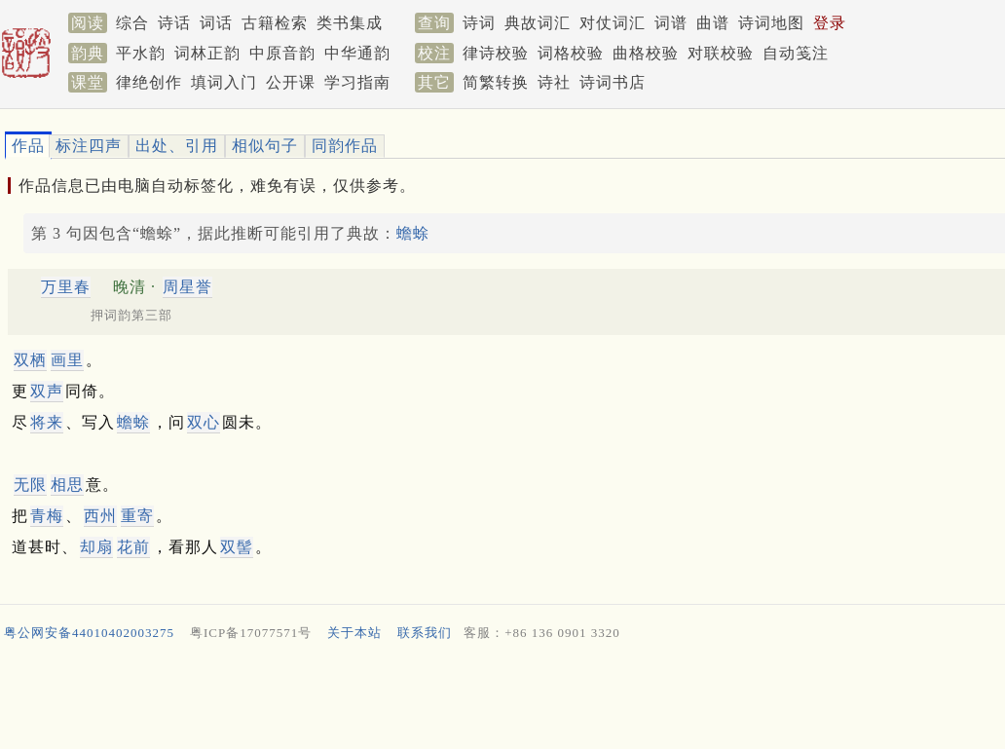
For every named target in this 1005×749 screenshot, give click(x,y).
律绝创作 (149, 82)
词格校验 (571, 53)
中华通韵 (357, 53)
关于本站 (354, 632)
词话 (216, 23)
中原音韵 (282, 53)
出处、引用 (176, 145)
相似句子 (265, 145)
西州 (100, 515)
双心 (203, 422)
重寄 (137, 515)
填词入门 (224, 82)
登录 (829, 23)
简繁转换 (496, 82)
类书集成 (349, 23)
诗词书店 (612, 82)
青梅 (46, 515)
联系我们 (424, 632)
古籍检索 (275, 23)
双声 (46, 391)
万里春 (66, 287)
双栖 (30, 360)
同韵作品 (345, 145)
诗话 (174, 23)
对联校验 (721, 53)
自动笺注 (796, 53)
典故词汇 (537, 23)
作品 (28, 145)
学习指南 (357, 82)
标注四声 (89, 145)
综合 (132, 23)
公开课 (291, 82)
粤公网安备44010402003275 (89, 632)
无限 (30, 484)
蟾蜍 (412, 233)
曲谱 (712, 23)
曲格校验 (646, 53)
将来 (46, 422)
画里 (67, 360)
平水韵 (141, 53)
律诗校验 (496, 53)
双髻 (236, 547)
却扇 (96, 547)
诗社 (554, 82)
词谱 (671, 23)
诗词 (479, 23)
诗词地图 (771, 23)
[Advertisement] (494, 699)
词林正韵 (207, 53)
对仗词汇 (612, 23)
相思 (67, 484)
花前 (133, 547)
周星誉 (187, 287)
